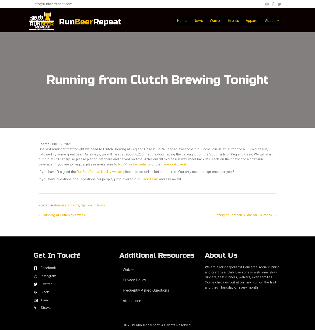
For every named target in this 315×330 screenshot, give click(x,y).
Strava (42, 308)
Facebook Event (173, 164)
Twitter (46, 284)
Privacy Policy (134, 280)
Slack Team (149, 179)
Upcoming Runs (93, 205)
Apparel (252, 20)
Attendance (132, 301)
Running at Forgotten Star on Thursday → (244, 215)
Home (182, 20)
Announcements (66, 205)
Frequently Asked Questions (146, 290)
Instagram (48, 276)
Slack (45, 292)
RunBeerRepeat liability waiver (99, 172)
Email (45, 300)
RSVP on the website (134, 164)
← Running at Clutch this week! (62, 215)
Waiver (215, 20)
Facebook (48, 268)
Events (233, 20)
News (198, 20)
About (270, 20)
